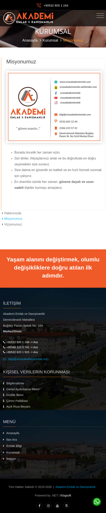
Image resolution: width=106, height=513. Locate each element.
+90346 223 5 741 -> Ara (20, 347)
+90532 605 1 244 (56, 5)
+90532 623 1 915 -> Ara (20, 352)
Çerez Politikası (15, 400)
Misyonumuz (12, 218)
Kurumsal (50, 40)
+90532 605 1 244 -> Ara (20, 342)
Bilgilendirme (13, 383)
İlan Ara (10, 439)
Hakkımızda (11, 213)
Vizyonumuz (12, 224)
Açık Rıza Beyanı (16, 406)
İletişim (9, 458)
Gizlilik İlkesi (13, 395)
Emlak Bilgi (12, 446)
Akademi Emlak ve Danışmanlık (75, 487)
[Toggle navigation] (100, 16)
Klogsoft (66, 495)
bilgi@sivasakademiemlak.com (26, 359)
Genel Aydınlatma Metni (21, 389)
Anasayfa (30, 40)
